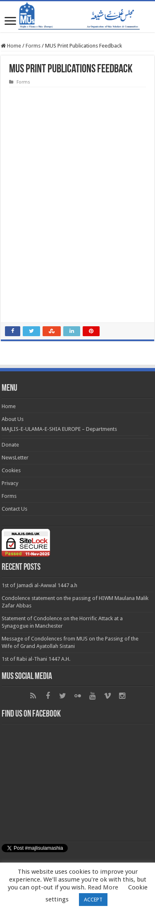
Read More (103, 887)
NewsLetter (15, 457)
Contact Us (14, 509)
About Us (13, 419)
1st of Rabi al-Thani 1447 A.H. (36, 659)
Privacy (10, 483)
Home (11, 46)
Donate (10, 445)
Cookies (11, 470)
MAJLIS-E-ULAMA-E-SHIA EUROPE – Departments (59, 429)
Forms (33, 46)
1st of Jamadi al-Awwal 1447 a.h (39, 585)
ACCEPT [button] (93, 899)
